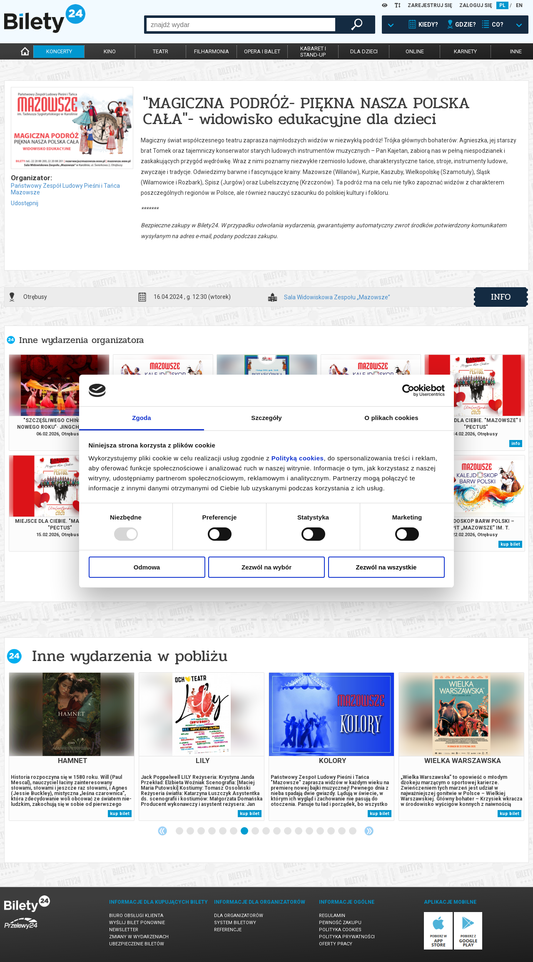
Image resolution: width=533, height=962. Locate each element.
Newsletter (123, 929)
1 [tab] (180, 831)
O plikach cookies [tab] (391, 417)
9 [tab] (266, 831)
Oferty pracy (335, 944)
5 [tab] (223, 831)
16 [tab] (342, 831)
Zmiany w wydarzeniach (139, 937)
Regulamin (332, 915)
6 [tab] (234, 831)
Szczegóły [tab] (266, 417)
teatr (160, 51)
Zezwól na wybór (266, 567)
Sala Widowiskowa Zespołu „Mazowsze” (337, 297)
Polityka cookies (340, 929)
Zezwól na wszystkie (386, 567)
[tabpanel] (71, 746)
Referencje (228, 929)
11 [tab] (288, 831)
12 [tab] (299, 831)
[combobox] (241, 24)
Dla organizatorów (238, 915)
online (415, 51)
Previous (162, 830)
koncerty (59, 51)
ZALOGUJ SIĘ (475, 5)
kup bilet (510, 544)
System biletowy (235, 922)
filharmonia (211, 51)
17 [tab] (353, 831)
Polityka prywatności (347, 937)
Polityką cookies (297, 458)
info (501, 297)
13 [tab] (310, 831)
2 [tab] (191, 831)
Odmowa (147, 567)
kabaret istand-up (313, 51)
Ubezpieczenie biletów (136, 944)
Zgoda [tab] (141, 417)
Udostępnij (24, 203)
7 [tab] (245, 831)
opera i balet (262, 51)
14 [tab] (320, 831)
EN (519, 5)
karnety (465, 51)
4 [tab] (212, 831)
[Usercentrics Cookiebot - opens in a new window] (408, 390)
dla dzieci (364, 51)
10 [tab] (277, 831)
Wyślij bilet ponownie (137, 922)
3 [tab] (201, 831)
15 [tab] (331, 831)
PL (502, 5)
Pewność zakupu (340, 922)
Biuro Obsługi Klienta (136, 915)
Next (369, 830)
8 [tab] (256, 831)
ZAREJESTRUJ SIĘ (430, 5)
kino (110, 51)
